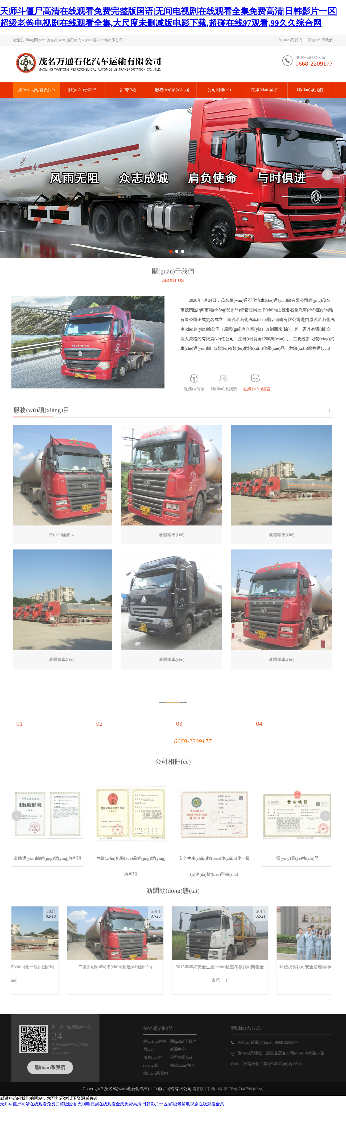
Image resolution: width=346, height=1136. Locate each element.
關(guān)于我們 (320, 40)
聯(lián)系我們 (290, 40)
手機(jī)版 (215, 1089)
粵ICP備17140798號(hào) (243, 1089)
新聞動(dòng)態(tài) (173, 882)
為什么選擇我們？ (173, 686)
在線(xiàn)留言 (265, 389)
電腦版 (198, 1089)
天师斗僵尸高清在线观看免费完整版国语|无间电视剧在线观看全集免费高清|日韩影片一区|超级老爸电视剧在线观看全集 (112, 1104)
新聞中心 (186, 1049)
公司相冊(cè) (173, 753)
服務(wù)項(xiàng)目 (202, 392)
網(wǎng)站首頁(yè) (163, 1045)
